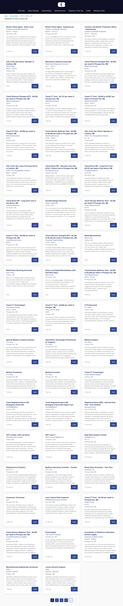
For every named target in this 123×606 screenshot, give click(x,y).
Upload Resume (60, 11)
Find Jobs (21, 11)
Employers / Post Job (76, 11)
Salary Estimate (33, 11)
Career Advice (46, 11)
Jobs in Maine (14, 16)
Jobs (6, 16)
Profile (88, 11)
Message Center (99, 11)
